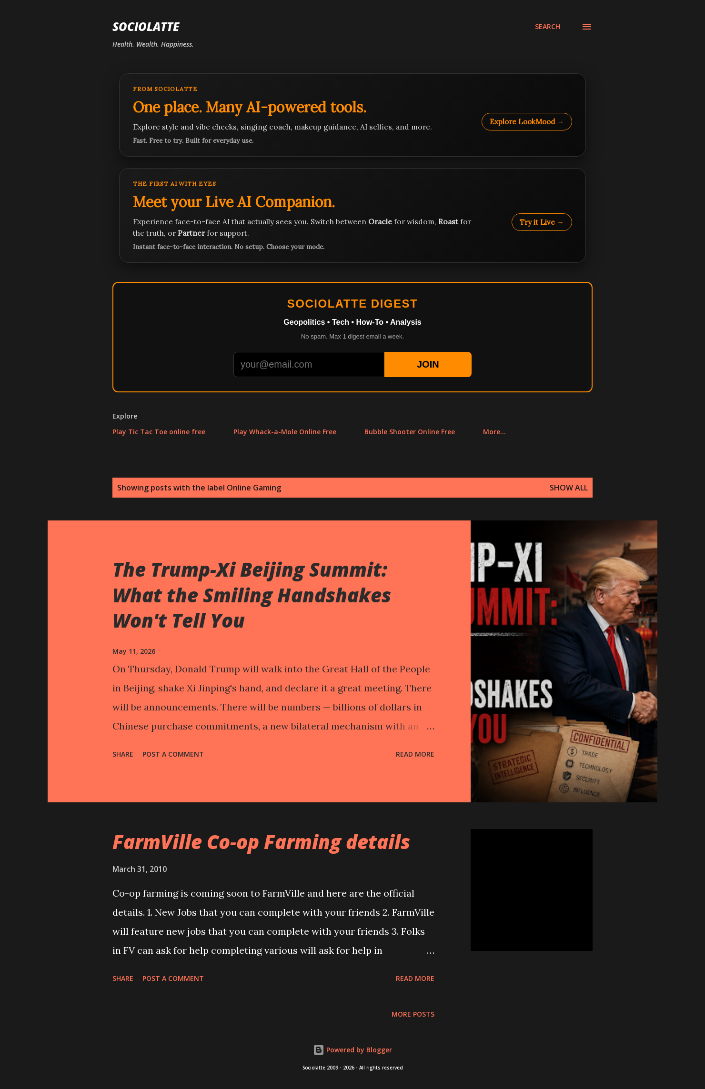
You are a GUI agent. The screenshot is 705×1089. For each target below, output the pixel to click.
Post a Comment (173, 754)
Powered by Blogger (352, 1049)
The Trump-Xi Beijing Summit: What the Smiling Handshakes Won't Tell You (251, 594)
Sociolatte (145, 26)
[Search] (547, 26)
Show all (569, 487)
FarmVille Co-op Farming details (261, 842)
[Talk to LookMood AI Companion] (352, 215)
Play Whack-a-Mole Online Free (284, 431)
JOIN (428, 364)
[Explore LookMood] (352, 115)
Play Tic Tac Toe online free (158, 431)
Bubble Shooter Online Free (409, 431)
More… (494, 431)
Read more (415, 754)
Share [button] (122, 754)
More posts (413, 1014)
